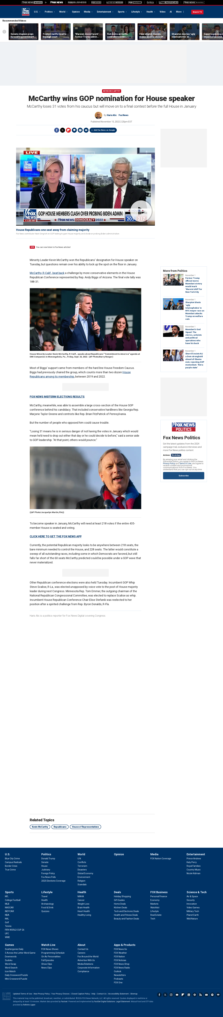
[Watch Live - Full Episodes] (47, 960)
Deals (117, 892)
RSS (200, 994)
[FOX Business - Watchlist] (154, 907)
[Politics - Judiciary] (45, 869)
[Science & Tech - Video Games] (193, 907)
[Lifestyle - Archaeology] (47, 904)
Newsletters (206, 994)
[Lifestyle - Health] (44, 900)
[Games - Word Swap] (10, 964)
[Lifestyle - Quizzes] (45, 911)
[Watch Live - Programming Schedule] (53, 953)
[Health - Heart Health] (84, 911)
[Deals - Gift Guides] (119, 900)
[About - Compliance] (83, 971)
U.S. (36, 12)
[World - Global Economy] (85, 873)
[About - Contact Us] (83, 949)
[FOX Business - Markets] (154, 904)
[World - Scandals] (82, 884)
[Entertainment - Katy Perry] (192, 862)
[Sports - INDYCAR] (9, 911)
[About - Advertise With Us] (86, 960)
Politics (49, 12)
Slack (194, 994)
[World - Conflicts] (82, 862)
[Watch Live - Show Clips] (46, 964)
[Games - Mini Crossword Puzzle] (16, 979)
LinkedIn (188, 994)
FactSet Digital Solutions (104, 1001)
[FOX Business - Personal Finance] (158, 896)
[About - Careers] (81, 953)
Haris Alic (112, 115)
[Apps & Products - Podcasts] (118, 979)
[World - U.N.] (79, 858)
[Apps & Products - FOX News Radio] (122, 967)
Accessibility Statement (118, 994)
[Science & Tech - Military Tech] (193, 911)
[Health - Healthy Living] (84, 915)
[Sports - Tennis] (8, 926)
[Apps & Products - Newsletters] (120, 975)
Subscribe (184, 475)
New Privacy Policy (42, 994)
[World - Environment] (84, 877)
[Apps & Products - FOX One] (118, 982)
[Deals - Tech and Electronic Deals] (126, 911)
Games (9, 944)
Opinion (76, 12)
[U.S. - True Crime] (10, 869)
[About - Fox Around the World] (88, 956)
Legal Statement (123, 1001)
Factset (64, 1001)
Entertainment (104, 12)
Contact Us (102, 994)
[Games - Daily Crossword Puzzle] (16, 975)
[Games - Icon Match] (10, 971)
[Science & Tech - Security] (191, 900)
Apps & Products (124, 944)
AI (171, 12)
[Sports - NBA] (7, 915)
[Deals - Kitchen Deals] (120, 907)
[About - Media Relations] (85, 964)
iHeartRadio (218, 994)
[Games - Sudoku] (8, 960)
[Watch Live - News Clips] (46, 967)
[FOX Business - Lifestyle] (154, 911)
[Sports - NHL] (7, 918)
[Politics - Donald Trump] (48, 858)
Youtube (177, 994)
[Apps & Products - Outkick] (117, 971)
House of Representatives (85, 827)
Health (149, 12)
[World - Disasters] (82, 869)
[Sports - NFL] (7, 896)
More (178, 12)
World (62, 12)
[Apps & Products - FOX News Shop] (121, 964)
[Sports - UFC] (7, 933)
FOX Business (159, 892)
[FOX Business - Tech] (152, 918)
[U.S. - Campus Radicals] (13, 862)
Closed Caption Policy (80, 994)
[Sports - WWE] (7, 937)
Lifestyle (135, 12)
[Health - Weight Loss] (83, 904)
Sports (121, 12)
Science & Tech (197, 892)
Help (93, 994)
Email (86, 130)
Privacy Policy (169, 463)
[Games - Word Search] (11, 967)
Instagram (171, 994)
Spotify (212, 994)
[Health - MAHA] (81, 896)
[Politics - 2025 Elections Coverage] (53, 881)
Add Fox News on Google (104, 130)
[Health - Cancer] (81, 900)
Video (163, 12)
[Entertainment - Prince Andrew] (194, 858)
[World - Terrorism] (82, 866)
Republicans (60, 827)
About (81, 944)
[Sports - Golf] (7, 922)
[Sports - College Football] (12, 900)
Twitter (62, 130)
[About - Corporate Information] (89, 967)
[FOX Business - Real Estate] (156, 915)
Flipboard (68, 130)
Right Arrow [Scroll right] (217, 32)
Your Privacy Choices (60, 994)
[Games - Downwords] (11, 956)
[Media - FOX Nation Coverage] (160, 858)
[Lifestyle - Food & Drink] (47, 907)
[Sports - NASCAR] (9, 907)
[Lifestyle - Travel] (44, 896)
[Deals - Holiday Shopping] (122, 896)
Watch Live (48, 944)
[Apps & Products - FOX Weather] (120, 953)
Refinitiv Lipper (29, 1005)
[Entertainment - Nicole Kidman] (193, 873)
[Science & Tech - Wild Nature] (192, 918)
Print (80, 130)
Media (87, 12)
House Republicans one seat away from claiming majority (52, 229)
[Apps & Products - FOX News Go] (120, 949)
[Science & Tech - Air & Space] (192, 896)
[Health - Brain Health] (84, 907)
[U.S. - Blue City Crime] (12, 858)
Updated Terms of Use (22, 994)
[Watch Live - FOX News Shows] (49, 949)
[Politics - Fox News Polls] (48, 877)
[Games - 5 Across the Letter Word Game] (20, 953)
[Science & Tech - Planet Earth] (193, 915)
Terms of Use (185, 463)
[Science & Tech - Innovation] (192, 904)
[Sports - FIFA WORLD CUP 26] (14, 930)
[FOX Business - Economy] (155, 900)
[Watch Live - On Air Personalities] (51, 956)
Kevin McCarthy (111, 91)
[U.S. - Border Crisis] (11, 866)
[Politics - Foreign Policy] (48, 873)
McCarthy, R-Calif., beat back (47, 273)
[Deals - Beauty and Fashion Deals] (126, 918)
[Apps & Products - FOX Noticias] (120, 960)
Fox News (25, 12)
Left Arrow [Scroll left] (4, 32)
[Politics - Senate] (44, 862)
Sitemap (133, 994)
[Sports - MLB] (7, 904)
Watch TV (197, 12)
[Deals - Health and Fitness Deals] (126, 915)
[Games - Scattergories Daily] (14, 949)
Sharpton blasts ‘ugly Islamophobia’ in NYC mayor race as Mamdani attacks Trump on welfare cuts (194, 310)
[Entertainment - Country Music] (194, 869)
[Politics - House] (44, 866)
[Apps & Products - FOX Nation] (119, 956)
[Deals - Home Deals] (120, 904)
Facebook (56, 130)
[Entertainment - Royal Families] (194, 866)
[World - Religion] (81, 881)
